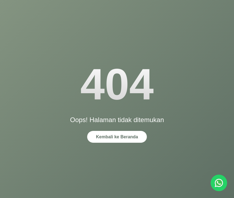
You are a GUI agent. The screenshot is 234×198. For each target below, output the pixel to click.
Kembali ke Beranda (117, 136)
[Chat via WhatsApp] (219, 183)
